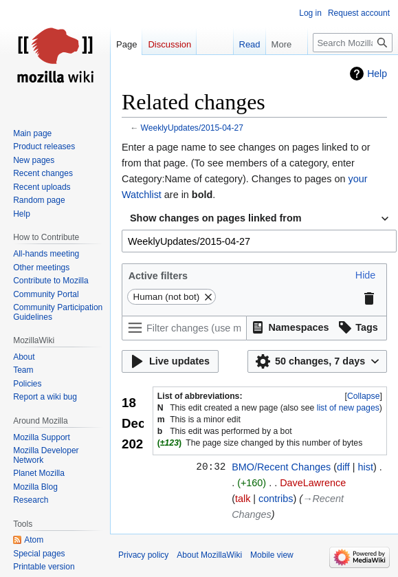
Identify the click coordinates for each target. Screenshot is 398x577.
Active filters (158, 275)
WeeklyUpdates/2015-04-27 (192, 128)
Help (377, 73)
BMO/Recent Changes (281, 466)
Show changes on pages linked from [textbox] (215, 218)
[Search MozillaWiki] (353, 42)
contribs (275, 498)
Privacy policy (143, 555)
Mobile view (272, 555)
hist (365, 466)
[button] (366, 275)
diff (343, 466)
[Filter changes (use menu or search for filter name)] (184, 328)
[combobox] (259, 219)
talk (242, 498)
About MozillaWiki (209, 555)
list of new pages (348, 408)
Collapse (363, 396)
